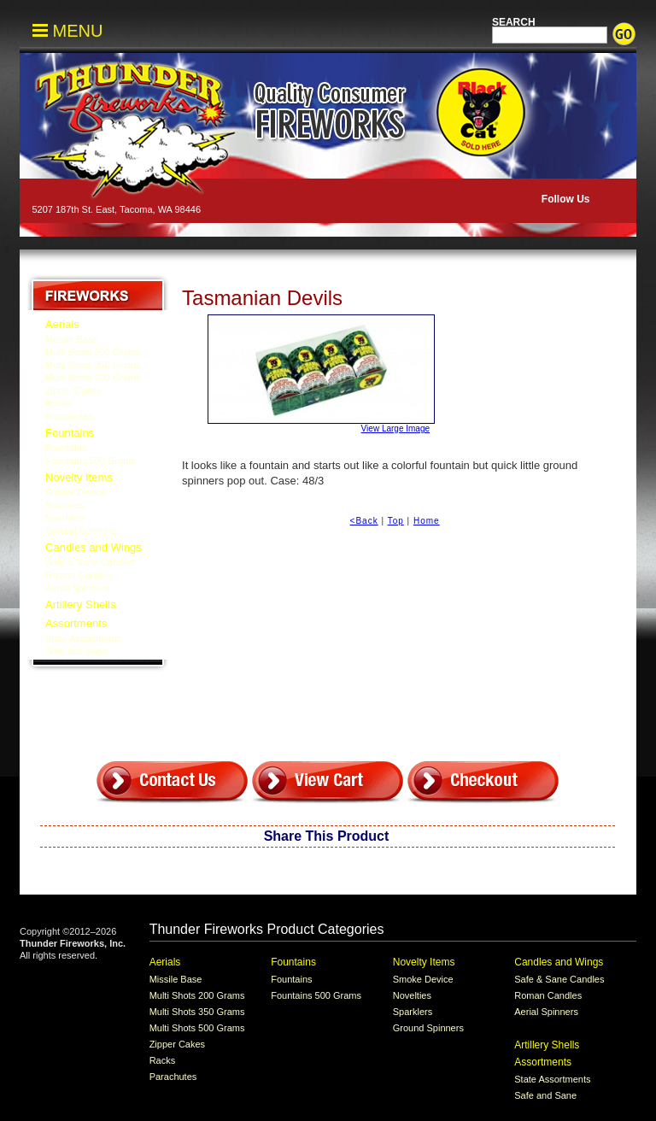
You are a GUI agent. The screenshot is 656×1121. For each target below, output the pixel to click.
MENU (67, 30)
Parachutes (69, 416)
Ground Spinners (80, 530)
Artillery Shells (80, 604)
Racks (58, 403)
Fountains (69, 432)
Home (426, 520)
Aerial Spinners (77, 588)
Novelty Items (79, 477)
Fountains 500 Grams (90, 460)
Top (396, 520)
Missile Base (71, 339)
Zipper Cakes (73, 390)
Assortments (76, 623)
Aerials (62, 324)
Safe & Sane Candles (90, 562)
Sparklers (65, 518)
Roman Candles (79, 575)
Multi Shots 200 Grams (93, 352)
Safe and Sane (76, 651)
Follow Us (563, 199)
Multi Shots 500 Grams (93, 378)
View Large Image (319, 373)
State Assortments (83, 638)
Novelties (64, 505)
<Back (364, 520)
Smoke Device (75, 492)
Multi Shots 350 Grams (93, 365)
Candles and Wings (93, 547)
